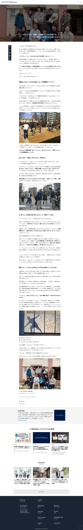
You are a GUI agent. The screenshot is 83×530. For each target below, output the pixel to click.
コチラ (32, 397)
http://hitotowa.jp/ (22, 420)
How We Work (58, 39)
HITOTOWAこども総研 (23, 511)
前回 (20, 49)
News (38, 452)
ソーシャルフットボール (24, 510)
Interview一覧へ (41, 491)
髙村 (33, 46)
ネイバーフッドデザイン (43, 452)
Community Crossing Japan (24, 512)
